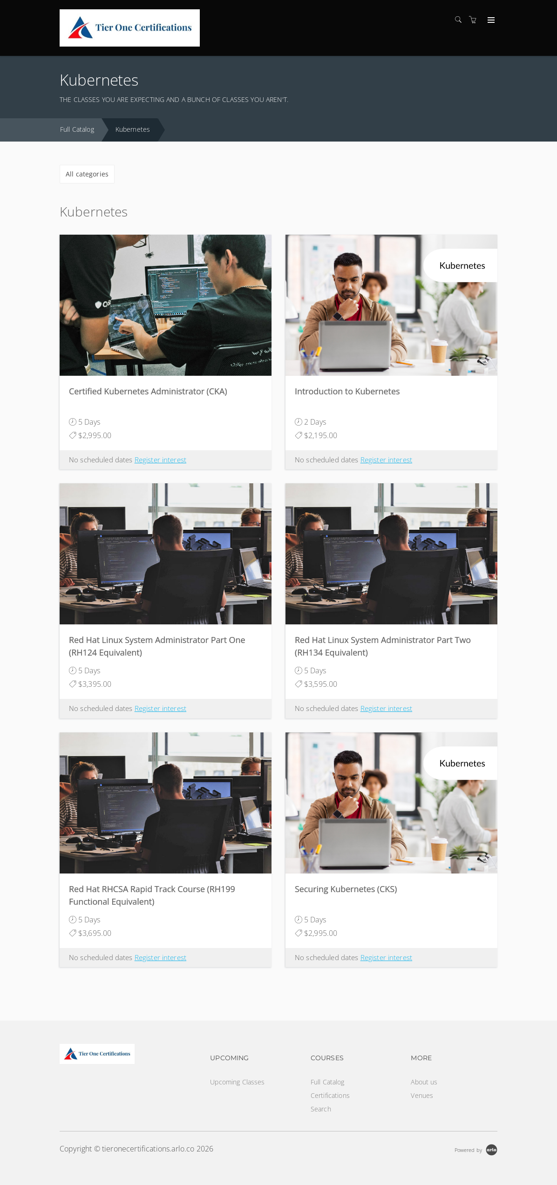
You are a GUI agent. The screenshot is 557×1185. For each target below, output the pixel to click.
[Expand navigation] (490, 20)
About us (424, 1081)
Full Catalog (77, 129)
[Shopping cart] (475, 19)
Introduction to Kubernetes (347, 391)
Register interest (160, 459)
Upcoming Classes (237, 1081)
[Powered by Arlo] (476, 1148)
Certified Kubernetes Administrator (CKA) (148, 391)
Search (321, 1108)
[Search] (461, 19)
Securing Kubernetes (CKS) (346, 888)
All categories (87, 173)
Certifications (330, 1095)
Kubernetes (132, 129)
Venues (422, 1095)
